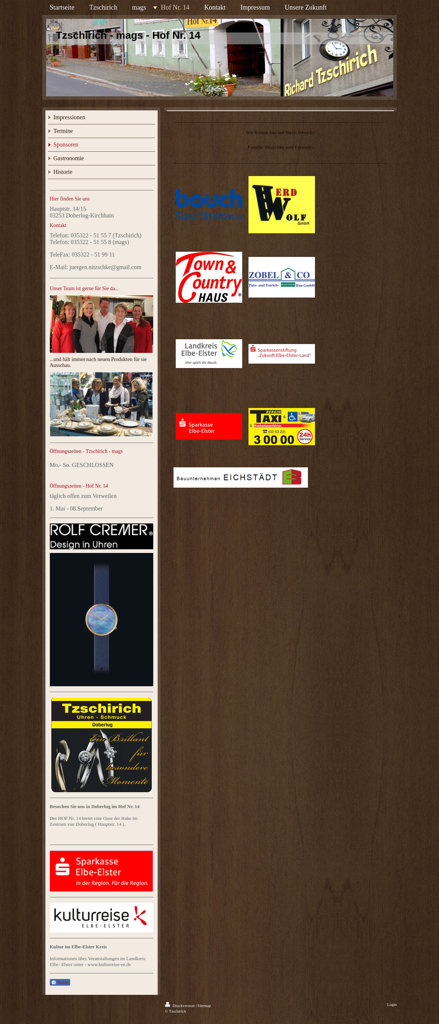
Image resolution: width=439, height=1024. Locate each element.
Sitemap (204, 1005)
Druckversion (180, 1005)
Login (392, 1004)
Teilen (60, 982)
